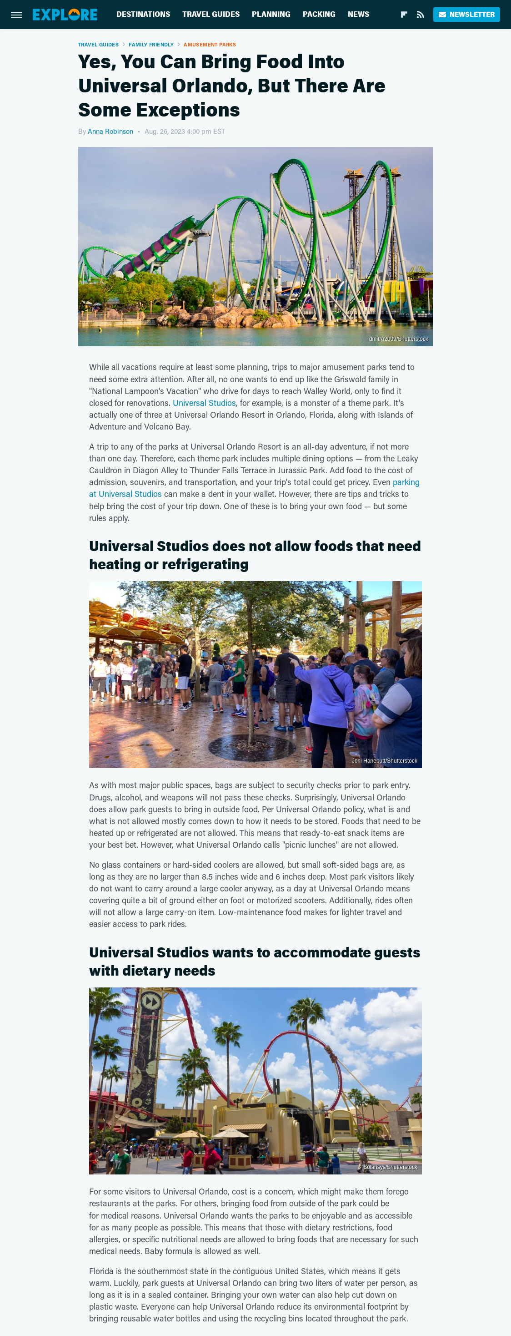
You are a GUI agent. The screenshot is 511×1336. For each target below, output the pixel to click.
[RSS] (420, 14)
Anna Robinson (110, 131)
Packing (319, 14)
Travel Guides (211, 14)
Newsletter (467, 14)
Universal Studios (204, 402)
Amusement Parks (210, 44)
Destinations (143, 14)
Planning (271, 14)
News (358, 14)
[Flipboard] (404, 14)
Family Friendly (151, 44)
